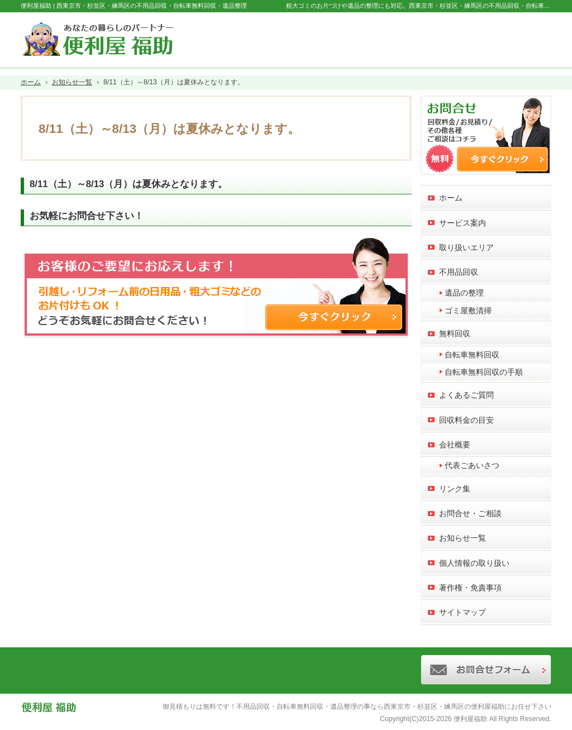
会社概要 (454, 444)
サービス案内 (462, 222)
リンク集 (454, 488)
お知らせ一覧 (462, 537)
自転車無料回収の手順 (484, 372)
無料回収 (454, 333)
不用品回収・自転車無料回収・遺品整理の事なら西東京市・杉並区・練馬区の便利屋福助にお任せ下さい (393, 706)
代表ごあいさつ (472, 465)
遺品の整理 (464, 292)
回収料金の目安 (466, 420)
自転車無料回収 (472, 354)
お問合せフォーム (504, 37)
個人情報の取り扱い (474, 563)
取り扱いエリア (466, 247)
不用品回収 (458, 272)
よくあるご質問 (466, 394)
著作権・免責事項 (470, 587)
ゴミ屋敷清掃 (468, 310)
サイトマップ (462, 612)
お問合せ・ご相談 (470, 513)
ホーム (451, 197)
